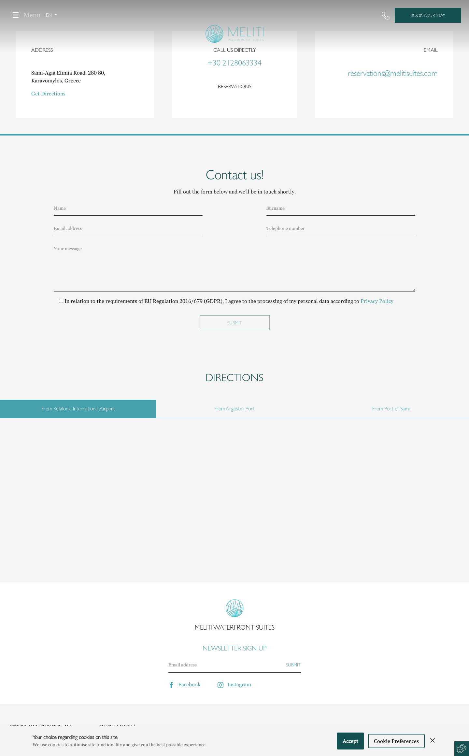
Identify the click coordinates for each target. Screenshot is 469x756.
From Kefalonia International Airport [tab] (78, 409)
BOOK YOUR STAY (428, 15)
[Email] (227, 664)
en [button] (49, 15)
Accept (350, 741)
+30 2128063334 (234, 62)
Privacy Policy (377, 301)
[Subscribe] (293, 664)
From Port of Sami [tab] (391, 409)
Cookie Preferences (396, 741)
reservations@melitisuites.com (393, 73)
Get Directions (48, 93)
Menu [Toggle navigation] (24, 15)
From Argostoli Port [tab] (234, 409)
